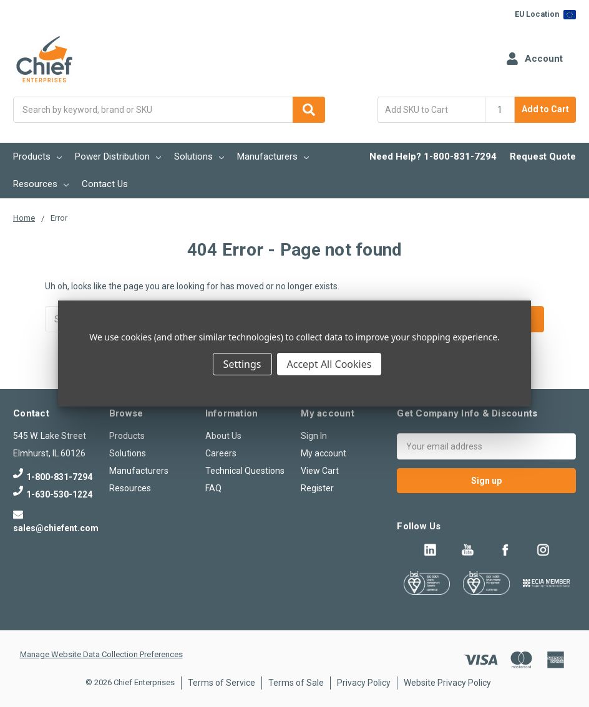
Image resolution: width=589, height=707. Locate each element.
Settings (242, 364)
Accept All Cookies (329, 364)
